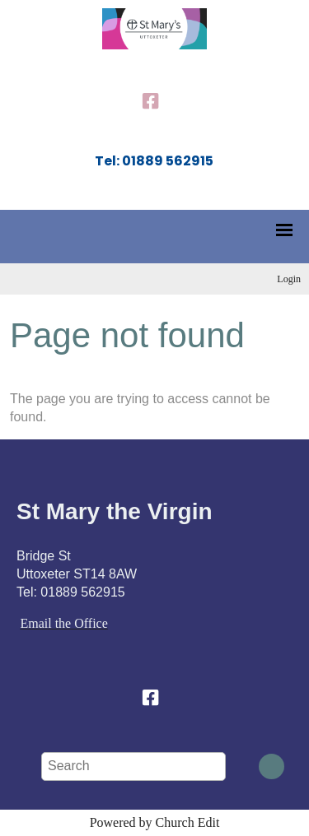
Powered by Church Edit (155, 822)
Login (289, 279)
